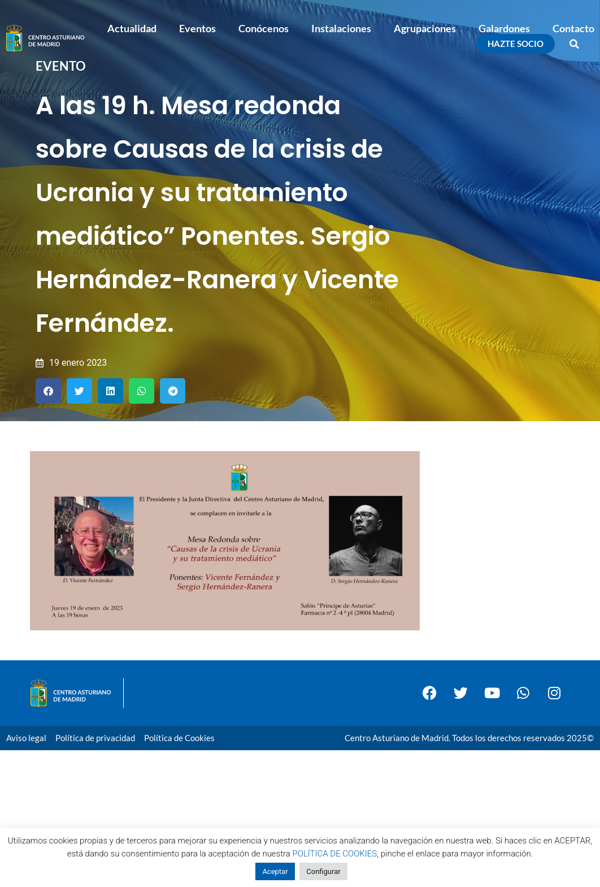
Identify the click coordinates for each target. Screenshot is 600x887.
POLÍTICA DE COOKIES (335, 854)
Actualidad (131, 28)
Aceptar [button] (275, 871)
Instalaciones (341, 28)
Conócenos (263, 28)
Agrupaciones (425, 28)
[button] (574, 44)
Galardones (504, 28)
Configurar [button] (323, 871)
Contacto (573, 28)
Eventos (197, 28)
